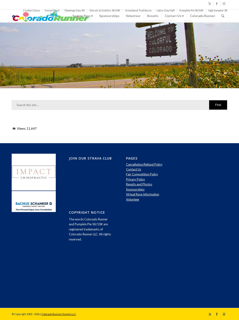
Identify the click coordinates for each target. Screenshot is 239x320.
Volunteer (132, 199)
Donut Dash (52, 10)
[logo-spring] (51, 16)
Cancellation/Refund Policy (144, 164)
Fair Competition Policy (142, 174)
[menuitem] (31, 10)
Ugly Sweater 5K (217, 10)
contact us (65, 78)
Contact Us (133, 169)
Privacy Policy (135, 179)
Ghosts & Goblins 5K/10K (104, 10)
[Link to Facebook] (216, 3)
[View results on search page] (218, 105)
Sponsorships (135, 189)
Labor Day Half (166, 10)
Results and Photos (139, 184)
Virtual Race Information (142, 194)
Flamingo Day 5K (74, 10)
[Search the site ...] (119, 105)
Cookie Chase (31, 10)
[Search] (222, 16)
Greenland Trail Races (138, 10)
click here (176, 72)
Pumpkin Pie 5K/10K (191, 10)
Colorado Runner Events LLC (58, 314)
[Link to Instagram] (223, 3)
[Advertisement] (211, 224)
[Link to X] (209, 3)
